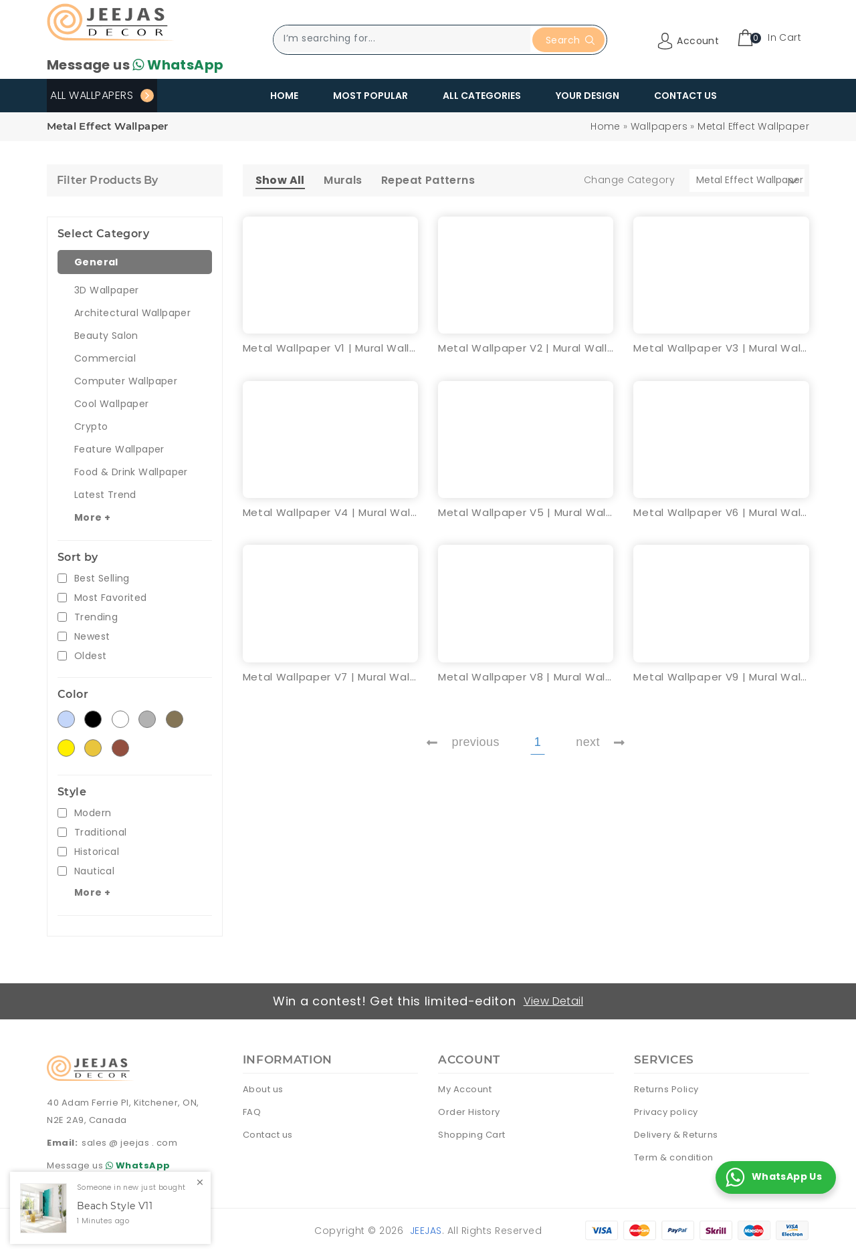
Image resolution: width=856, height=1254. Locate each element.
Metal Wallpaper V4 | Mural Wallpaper (330, 512)
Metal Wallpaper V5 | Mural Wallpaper (525, 512)
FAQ (252, 1112)
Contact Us (685, 95)
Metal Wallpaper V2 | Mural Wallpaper (525, 348)
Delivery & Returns (676, 1134)
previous (463, 742)
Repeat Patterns (428, 180)
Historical (96, 852)
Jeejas (426, 1230)
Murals (343, 180)
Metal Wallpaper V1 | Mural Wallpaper (330, 348)
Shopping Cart (472, 1134)
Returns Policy (666, 1089)
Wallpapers (659, 126)
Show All (280, 180)
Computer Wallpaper (125, 381)
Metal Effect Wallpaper (753, 126)
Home (284, 95)
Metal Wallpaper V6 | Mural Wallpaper (721, 512)
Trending (96, 617)
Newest (92, 637)
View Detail (553, 1001)
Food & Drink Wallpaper (131, 472)
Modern (92, 813)
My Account (465, 1089)
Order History (469, 1112)
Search (570, 40)
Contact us (268, 1134)
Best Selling (102, 579)
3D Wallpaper (106, 290)
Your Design (587, 95)
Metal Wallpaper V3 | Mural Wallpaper (721, 348)
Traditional (100, 833)
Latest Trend (105, 494)
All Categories (482, 95)
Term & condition (674, 1157)
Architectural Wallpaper (132, 313)
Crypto (91, 426)
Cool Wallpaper (111, 403)
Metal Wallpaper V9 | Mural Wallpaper (721, 677)
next (600, 742)
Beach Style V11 (114, 1206)
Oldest (90, 656)
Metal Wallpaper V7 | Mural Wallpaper (330, 677)
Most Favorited (110, 598)
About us (263, 1089)
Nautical (94, 871)
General (96, 262)
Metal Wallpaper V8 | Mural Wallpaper (525, 677)
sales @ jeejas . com (129, 1142)
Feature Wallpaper (119, 449)
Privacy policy (666, 1112)
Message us (135, 64)
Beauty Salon (106, 335)
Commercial (105, 358)
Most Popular (370, 95)
